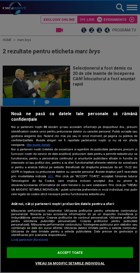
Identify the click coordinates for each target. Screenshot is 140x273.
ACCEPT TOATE (70, 253)
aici (50, 176)
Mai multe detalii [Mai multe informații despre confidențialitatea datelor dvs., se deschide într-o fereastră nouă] (38, 145)
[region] (70, 189)
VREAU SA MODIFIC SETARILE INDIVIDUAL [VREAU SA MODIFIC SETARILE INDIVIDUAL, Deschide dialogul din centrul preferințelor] (70, 263)
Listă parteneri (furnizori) (29, 240)
